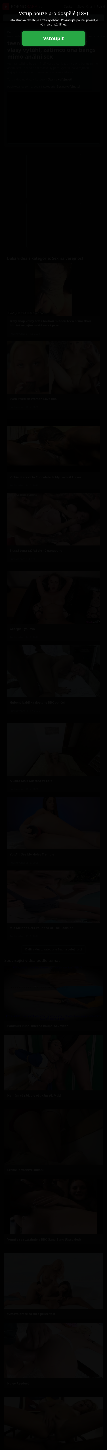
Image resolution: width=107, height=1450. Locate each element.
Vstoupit (53, 38)
